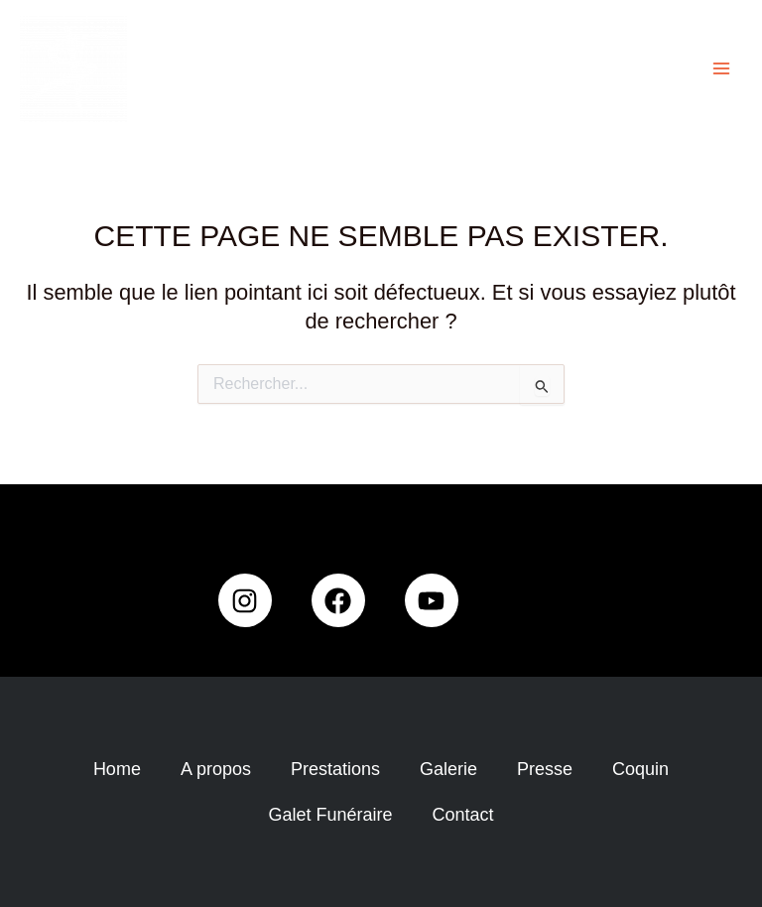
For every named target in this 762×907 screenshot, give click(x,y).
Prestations (335, 769)
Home (117, 769)
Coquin (640, 769)
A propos (216, 769)
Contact (463, 815)
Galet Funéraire (330, 815)
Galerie (448, 769)
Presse (544, 769)
